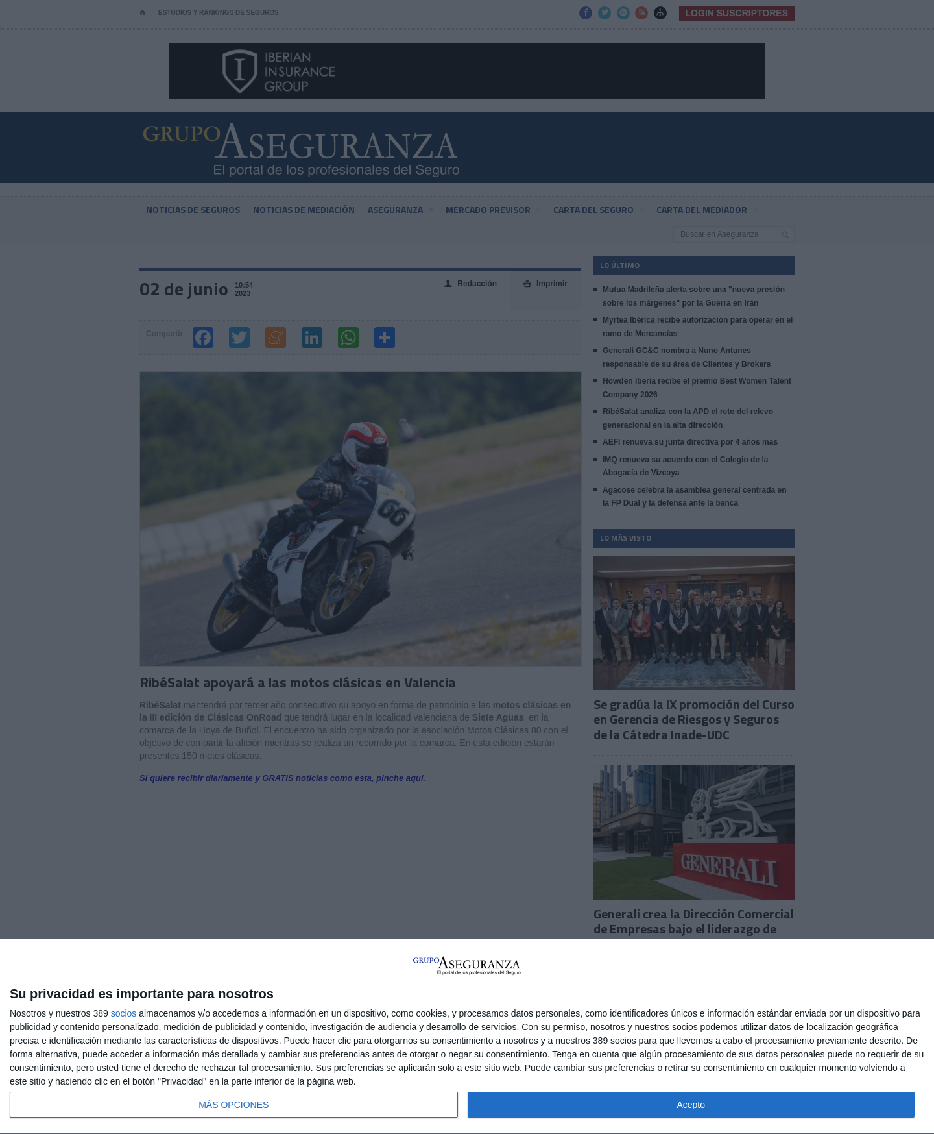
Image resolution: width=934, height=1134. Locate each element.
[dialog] (467, 1037)
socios (124, 1013)
